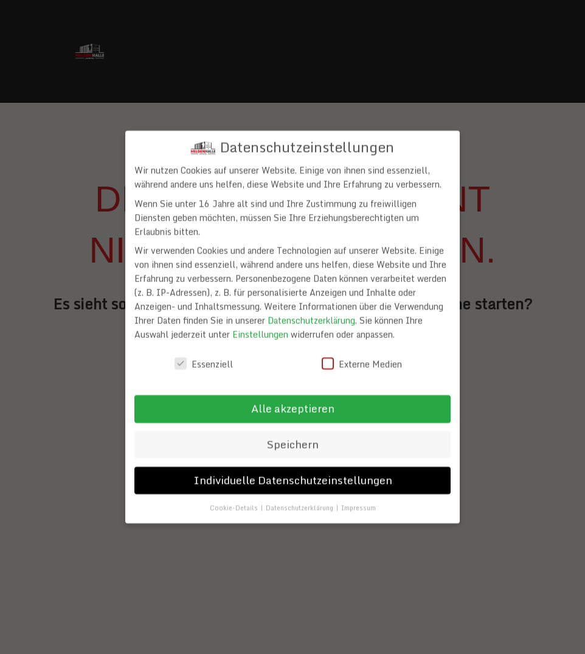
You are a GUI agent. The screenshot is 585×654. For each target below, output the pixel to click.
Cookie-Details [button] (235, 505)
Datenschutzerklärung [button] (300, 505)
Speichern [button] (293, 441)
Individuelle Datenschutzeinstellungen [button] (292, 477)
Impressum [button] (358, 505)
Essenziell (204, 362)
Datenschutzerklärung (311, 318)
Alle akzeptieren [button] (292, 406)
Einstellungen (260, 332)
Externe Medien (362, 362)
